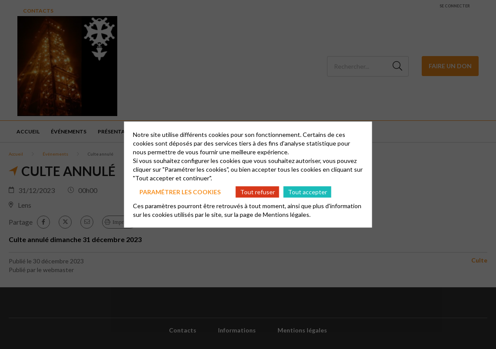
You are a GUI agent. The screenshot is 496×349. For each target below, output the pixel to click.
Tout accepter (307, 191)
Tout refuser (257, 191)
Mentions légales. (287, 214)
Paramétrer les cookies (180, 191)
